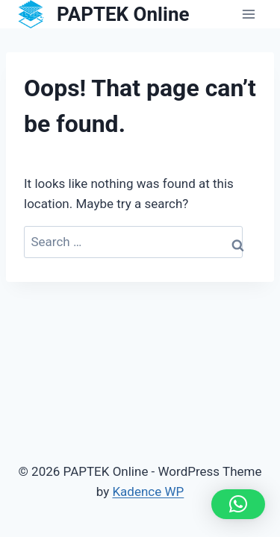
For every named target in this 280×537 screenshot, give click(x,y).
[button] (238, 504)
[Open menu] (248, 14)
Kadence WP (148, 491)
